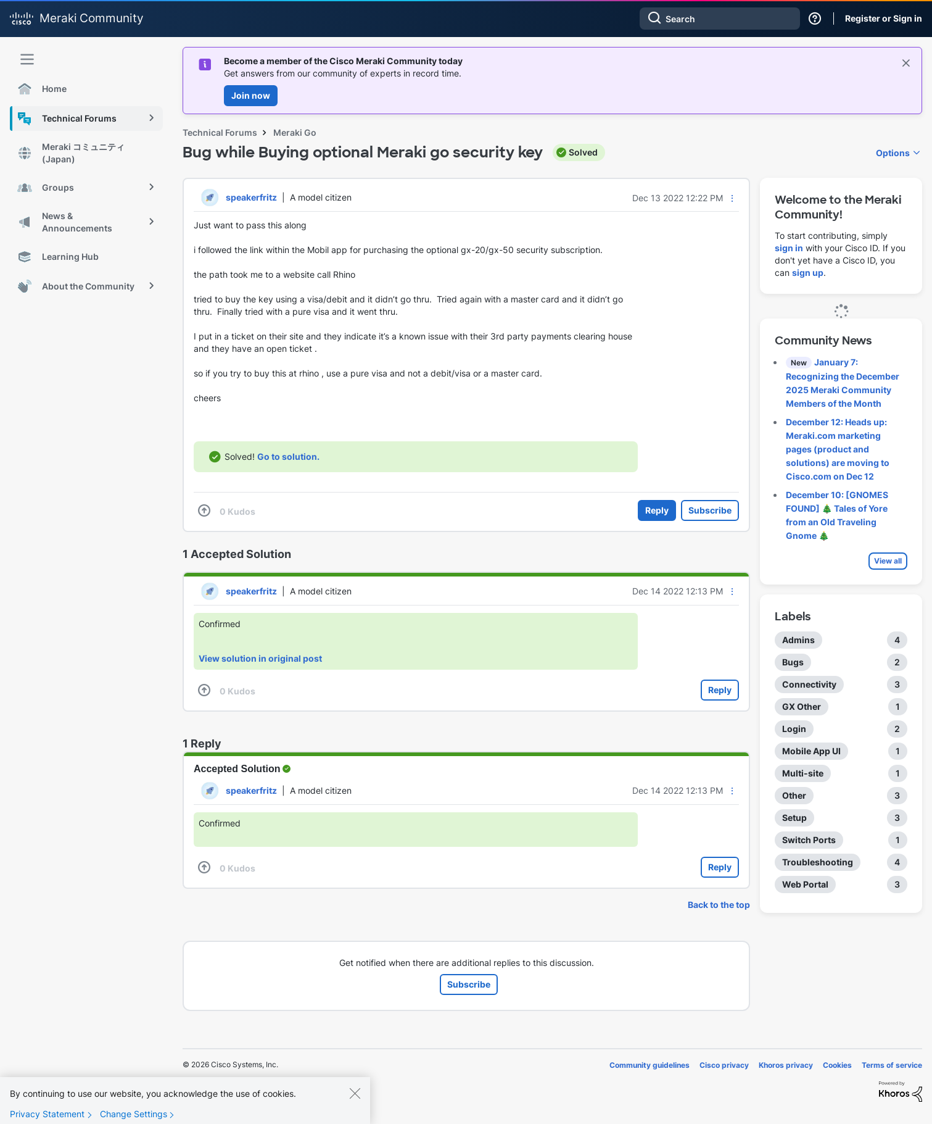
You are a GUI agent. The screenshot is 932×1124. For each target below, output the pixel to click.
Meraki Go (294, 132)
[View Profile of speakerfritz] (251, 197)
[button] (732, 198)
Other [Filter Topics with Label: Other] (794, 795)
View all (888, 560)
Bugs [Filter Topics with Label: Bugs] (793, 662)
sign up (807, 272)
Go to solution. (288, 456)
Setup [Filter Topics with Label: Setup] (794, 817)
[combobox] (720, 18)
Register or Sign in (883, 18)
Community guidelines (649, 1065)
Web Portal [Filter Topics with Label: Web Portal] (805, 884)
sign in (789, 248)
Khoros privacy (786, 1065)
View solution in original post (260, 658)
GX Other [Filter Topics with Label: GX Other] (801, 706)
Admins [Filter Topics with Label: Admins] (798, 640)
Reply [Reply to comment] (720, 690)
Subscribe (710, 510)
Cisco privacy (724, 1065)
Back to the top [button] (719, 904)
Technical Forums (220, 132)
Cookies (837, 1065)
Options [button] (893, 153)
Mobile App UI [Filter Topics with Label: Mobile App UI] (811, 751)
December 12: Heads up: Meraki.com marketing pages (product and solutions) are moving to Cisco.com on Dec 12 (837, 449)
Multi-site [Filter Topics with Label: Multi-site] (802, 773)
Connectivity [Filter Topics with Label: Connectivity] (809, 684)
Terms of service (892, 1065)
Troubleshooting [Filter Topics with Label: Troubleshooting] (817, 862)
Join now (250, 95)
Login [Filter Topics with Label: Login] (794, 728)
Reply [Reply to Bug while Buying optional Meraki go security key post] (657, 510)
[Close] (354, 1104)
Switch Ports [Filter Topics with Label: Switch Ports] (809, 840)
